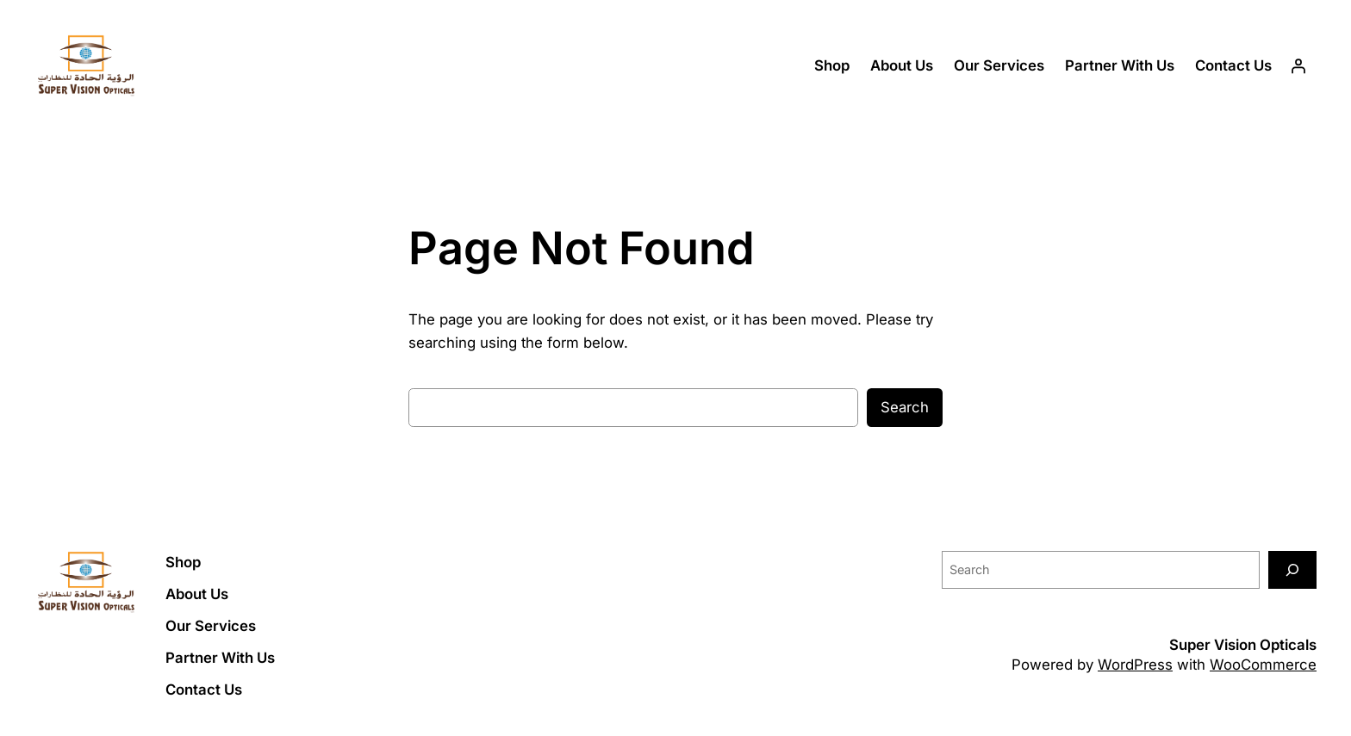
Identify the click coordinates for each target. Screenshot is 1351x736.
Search (905, 407)
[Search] (1292, 569)
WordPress (1135, 664)
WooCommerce (1263, 664)
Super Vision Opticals (1243, 644)
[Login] (1298, 66)
